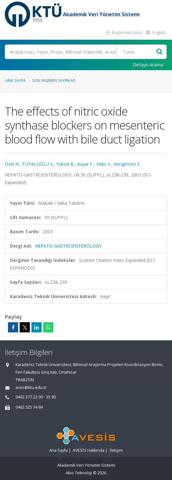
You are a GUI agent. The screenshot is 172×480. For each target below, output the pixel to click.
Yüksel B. (65, 164)
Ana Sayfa (15, 80)
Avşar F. (85, 164)
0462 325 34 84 (29, 407)
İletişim (116, 450)
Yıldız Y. (103, 164)
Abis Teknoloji (79, 473)
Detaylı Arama (148, 64)
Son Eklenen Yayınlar (53, 80)
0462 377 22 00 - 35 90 (36, 397)
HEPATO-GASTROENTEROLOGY (68, 246)
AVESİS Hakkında (88, 450)
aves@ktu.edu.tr (31, 387)
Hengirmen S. (127, 164)
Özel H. (12, 164)
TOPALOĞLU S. (38, 164)
